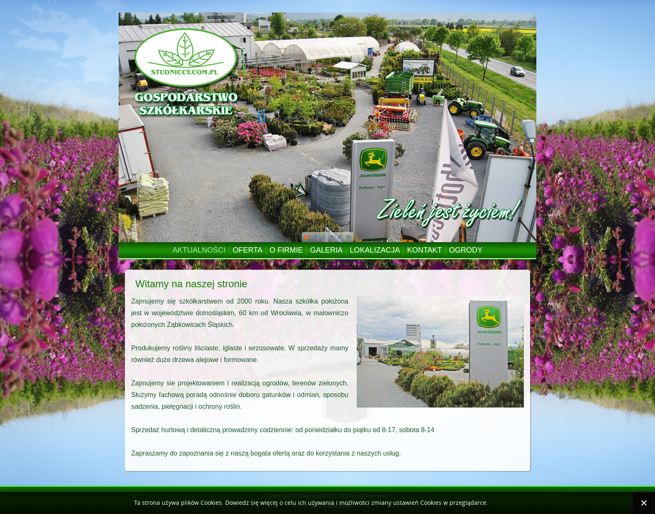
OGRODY (465, 250)
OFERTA (247, 250)
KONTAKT (424, 250)
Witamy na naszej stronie (191, 283)
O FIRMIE (286, 250)
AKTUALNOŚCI (199, 250)
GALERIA (326, 250)
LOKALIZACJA (375, 250)
